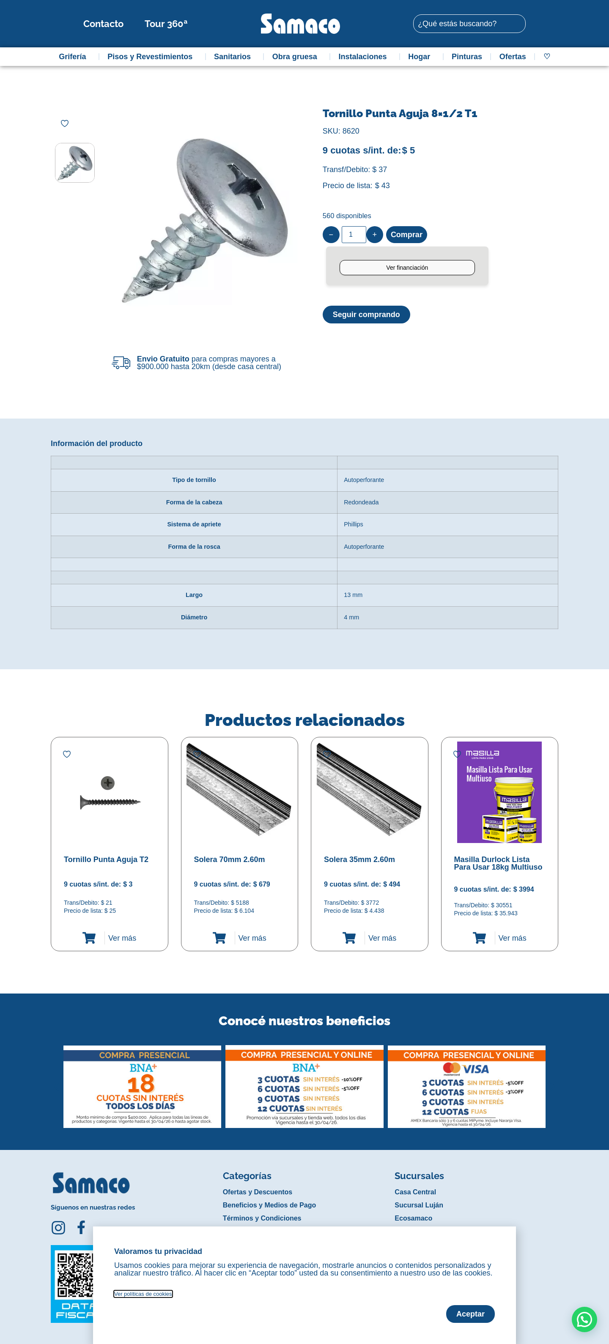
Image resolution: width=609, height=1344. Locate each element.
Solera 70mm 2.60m (229, 859)
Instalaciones (365, 56)
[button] (56, 1080)
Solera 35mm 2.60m (359, 859)
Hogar (421, 56)
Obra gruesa (296, 56)
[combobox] (469, 23)
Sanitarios (234, 56)
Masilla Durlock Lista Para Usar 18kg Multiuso (498, 863)
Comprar (406, 234)
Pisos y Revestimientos (152, 56)
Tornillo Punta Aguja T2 (106, 859)
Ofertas (512, 56)
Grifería (74, 56)
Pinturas (467, 56)
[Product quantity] (354, 234)
